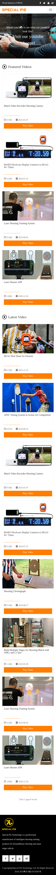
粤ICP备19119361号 (32, 871)
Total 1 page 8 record (28, 799)
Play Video (28, 125)
